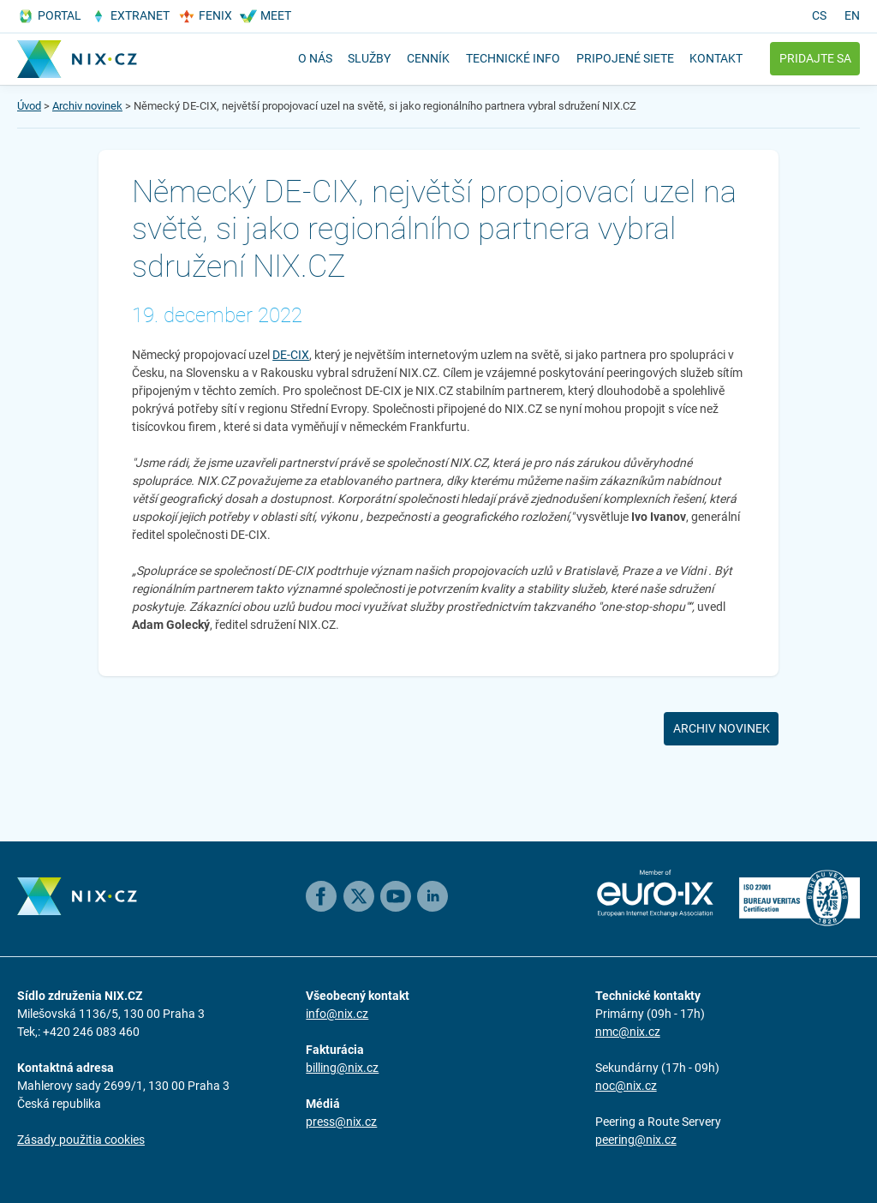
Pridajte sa (815, 58)
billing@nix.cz (342, 1067)
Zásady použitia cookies (81, 1139)
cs (819, 15)
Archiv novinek (87, 105)
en (852, 15)
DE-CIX (290, 355)
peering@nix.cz (636, 1139)
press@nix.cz (341, 1121)
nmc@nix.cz (627, 1031)
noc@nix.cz (626, 1085)
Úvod (29, 105)
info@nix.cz (337, 1013)
